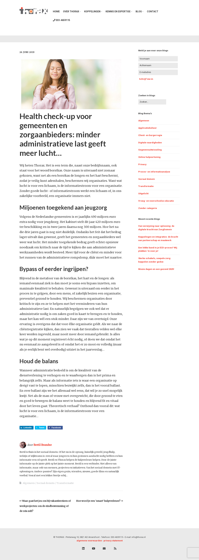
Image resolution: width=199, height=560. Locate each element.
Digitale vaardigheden (150, 142)
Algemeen (29, 483)
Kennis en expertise (118, 11)
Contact (152, 11)
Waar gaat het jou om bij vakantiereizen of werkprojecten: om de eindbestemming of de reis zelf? (45, 506)
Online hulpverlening (149, 157)
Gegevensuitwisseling (150, 149)
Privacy (142, 164)
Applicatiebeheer (147, 128)
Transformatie (65, 483)
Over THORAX (71, 11)
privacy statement (113, 540)
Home (56, 11)
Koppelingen (92, 11)
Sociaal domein (46, 483)
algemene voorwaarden (89, 540)
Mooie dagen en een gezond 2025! (156, 269)
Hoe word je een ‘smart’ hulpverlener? (98, 500)
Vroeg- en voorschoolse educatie (156, 201)
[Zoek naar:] (152, 102)
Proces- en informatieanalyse (154, 171)
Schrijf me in (146, 78)
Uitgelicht (143, 193)
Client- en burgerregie (150, 135)
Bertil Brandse (43, 444)
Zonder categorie (147, 208)
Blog (139, 11)
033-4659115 (61, 20)
